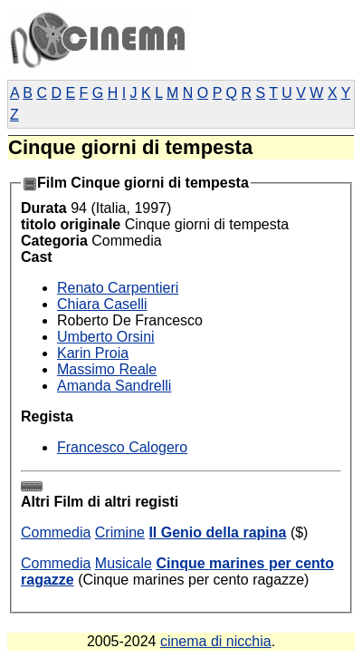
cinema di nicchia (216, 641)
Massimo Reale (107, 369)
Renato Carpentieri (117, 287)
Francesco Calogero (122, 447)
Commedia (55, 532)
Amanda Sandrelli (114, 385)
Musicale (123, 563)
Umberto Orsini (106, 336)
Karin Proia (93, 353)
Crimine (120, 532)
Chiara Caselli (102, 304)
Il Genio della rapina (217, 532)
